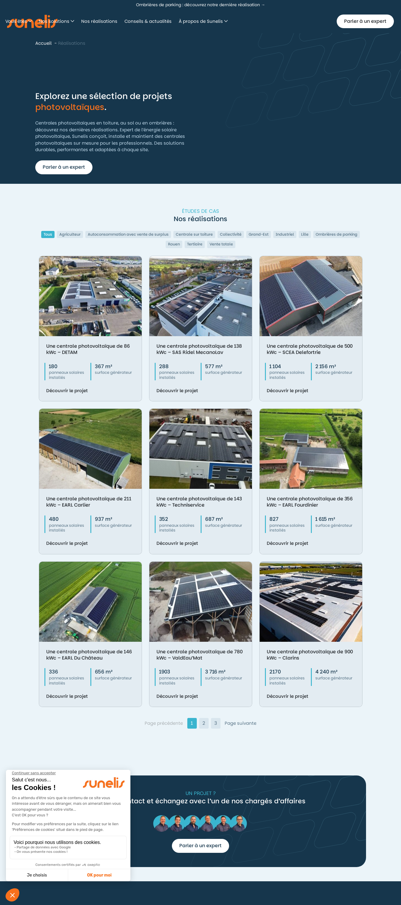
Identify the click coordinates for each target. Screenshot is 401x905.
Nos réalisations (183, 21)
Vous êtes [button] (101, 21)
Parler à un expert (365, 21)
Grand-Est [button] (259, 234)
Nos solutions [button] (139, 21)
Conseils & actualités (232, 21)
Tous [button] (48, 234)
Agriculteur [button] (70, 234)
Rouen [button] (174, 244)
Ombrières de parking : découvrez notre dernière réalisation (198, 5)
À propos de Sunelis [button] (285, 21)
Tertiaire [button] (194, 244)
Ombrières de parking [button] (336, 234)
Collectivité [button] (231, 234)
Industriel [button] (285, 234)
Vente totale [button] (221, 244)
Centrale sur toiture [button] (194, 234)
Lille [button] (305, 234)
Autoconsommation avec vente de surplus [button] (128, 234)
